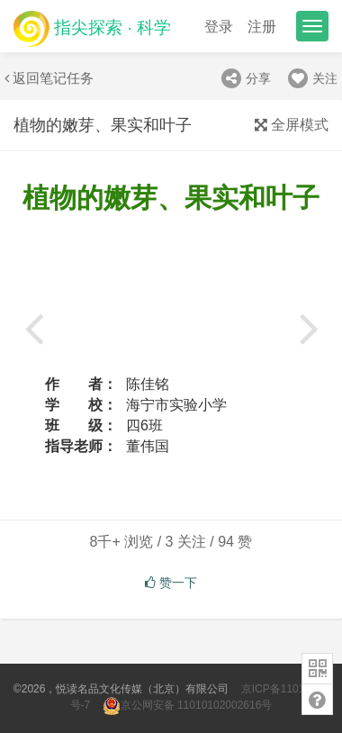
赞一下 (171, 582)
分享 (246, 78)
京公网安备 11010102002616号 (188, 705)
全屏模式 (291, 124)
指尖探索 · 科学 (92, 28)
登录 (218, 26)
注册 (262, 26)
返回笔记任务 (49, 78)
